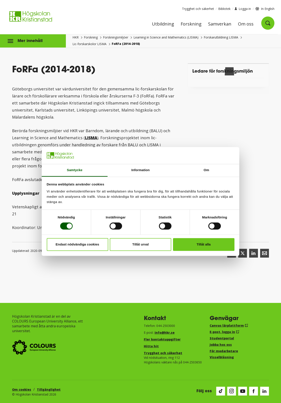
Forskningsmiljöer (115, 37)
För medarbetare (224, 351)
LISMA (91, 137)
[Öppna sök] (267, 23)
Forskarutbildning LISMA (221, 37)
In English (267, 9)
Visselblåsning (222, 357)
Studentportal (222, 338)
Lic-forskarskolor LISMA (89, 44)
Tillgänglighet (49, 389)
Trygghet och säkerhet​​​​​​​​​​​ (163, 353)
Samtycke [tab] (75, 170)
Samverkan (219, 24)
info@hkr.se (165, 332)
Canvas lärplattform (227, 325)
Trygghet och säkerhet (198, 9)
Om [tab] (206, 170)
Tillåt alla (204, 244)
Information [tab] (140, 170)
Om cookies (21, 389)
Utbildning (163, 24)
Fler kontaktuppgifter (162, 339)
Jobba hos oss (221, 345)
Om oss (246, 24)
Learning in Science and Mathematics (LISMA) (165, 37)
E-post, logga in (222, 332)
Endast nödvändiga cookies (77, 244)
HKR (75, 37)
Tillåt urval (140, 244)
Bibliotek (224, 9)
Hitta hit (151, 346)
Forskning (191, 24)
